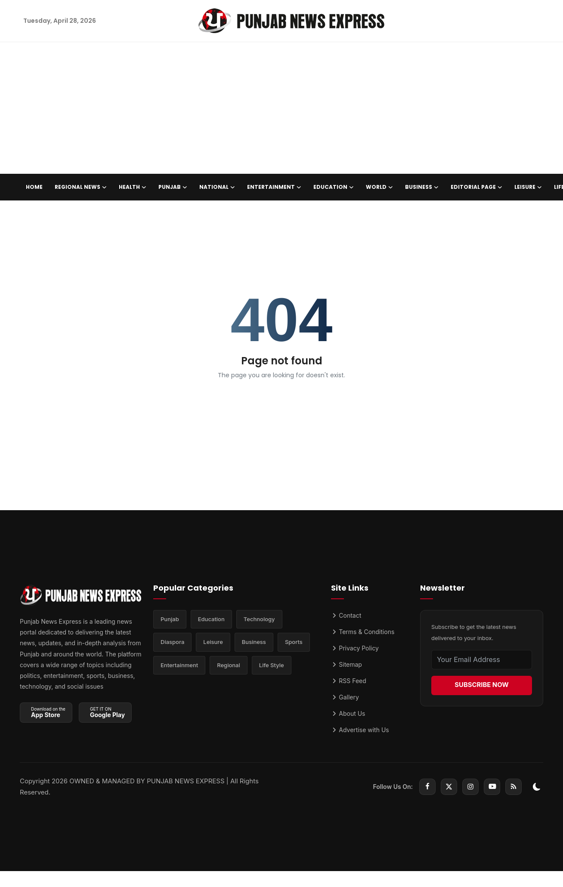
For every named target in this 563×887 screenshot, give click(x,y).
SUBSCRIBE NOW (482, 685)
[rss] (513, 787)
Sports (294, 642)
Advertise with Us (360, 729)
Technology (259, 619)
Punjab (170, 619)
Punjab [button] (172, 187)
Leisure (213, 642)
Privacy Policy (355, 648)
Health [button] (132, 187)
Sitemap (346, 664)
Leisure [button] (528, 187)
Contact (346, 615)
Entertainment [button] (274, 187)
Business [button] (422, 187)
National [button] (217, 187)
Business (254, 642)
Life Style (271, 665)
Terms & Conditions (362, 631)
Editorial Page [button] (476, 187)
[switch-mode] (536, 787)
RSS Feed (348, 680)
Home (34, 187)
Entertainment (179, 665)
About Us (348, 713)
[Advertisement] (281, 109)
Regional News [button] (81, 187)
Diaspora (172, 642)
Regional (228, 665)
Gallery (345, 697)
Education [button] (333, 187)
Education (211, 619)
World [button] (379, 187)
